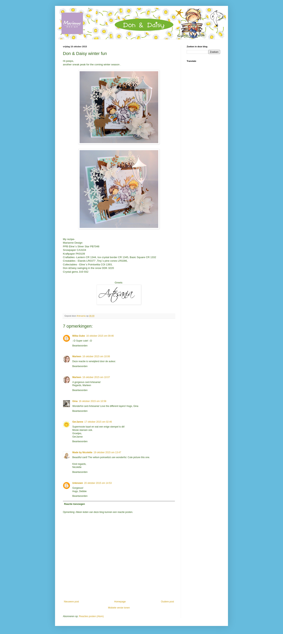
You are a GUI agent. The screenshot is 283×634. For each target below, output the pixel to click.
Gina (75, 401)
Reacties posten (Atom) (91, 616)
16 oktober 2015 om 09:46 (100, 335)
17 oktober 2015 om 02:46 (98, 421)
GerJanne (77, 421)
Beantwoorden (79, 345)
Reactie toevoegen (74, 504)
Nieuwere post (71, 601)
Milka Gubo (78, 335)
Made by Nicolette (82, 452)
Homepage (120, 601)
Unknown (77, 483)
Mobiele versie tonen (119, 607)
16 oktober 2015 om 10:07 (96, 377)
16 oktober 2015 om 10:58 (92, 401)
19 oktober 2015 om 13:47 (107, 452)
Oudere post (167, 601)
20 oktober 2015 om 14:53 (98, 483)
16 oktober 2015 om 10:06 (96, 356)
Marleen (76, 356)
